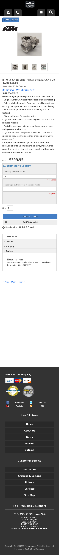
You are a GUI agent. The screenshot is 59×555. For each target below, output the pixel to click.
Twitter (42, 402)
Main (13, 282)
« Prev (6, 282)
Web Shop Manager (34, 549)
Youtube (19, 406)
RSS (43, 406)
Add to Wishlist (30, 222)
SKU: (5, 93)
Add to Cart (30, 216)
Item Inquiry (11, 227)
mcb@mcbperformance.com (33, 528)
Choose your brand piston (14, 171)
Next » (22, 282)
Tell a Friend (28, 227)
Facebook (19, 402)
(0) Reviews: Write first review (18, 90)
